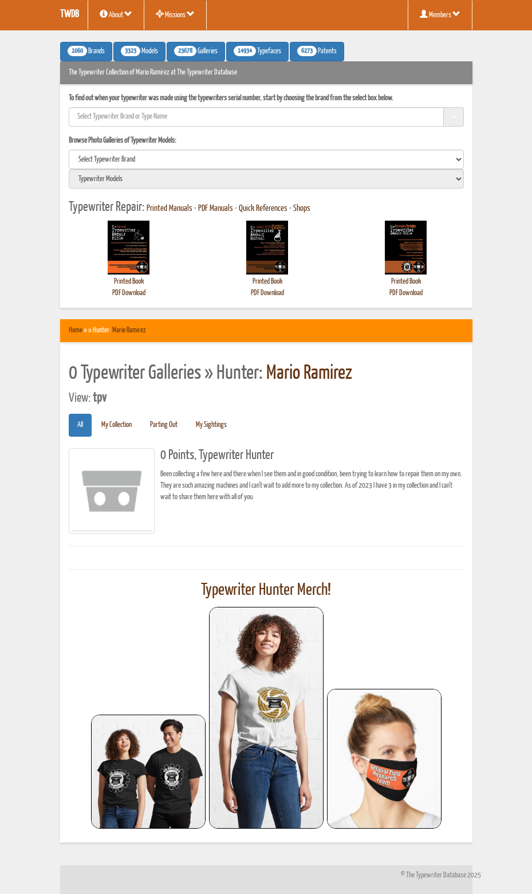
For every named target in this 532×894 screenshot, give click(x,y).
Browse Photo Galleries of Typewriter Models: (122, 140)
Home (75, 330)
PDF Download (128, 293)
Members (440, 14)
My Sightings (211, 425)
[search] (266, 159)
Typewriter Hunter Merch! (266, 590)
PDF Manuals (215, 209)
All (80, 425)
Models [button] (139, 51)
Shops (301, 209)
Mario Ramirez (129, 330)
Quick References (263, 209)
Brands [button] (86, 51)
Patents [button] (317, 51)
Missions (175, 14)
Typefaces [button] (257, 51)
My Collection (116, 425)
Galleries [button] (196, 51)
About (116, 14)
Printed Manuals (169, 209)
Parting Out (164, 425)
